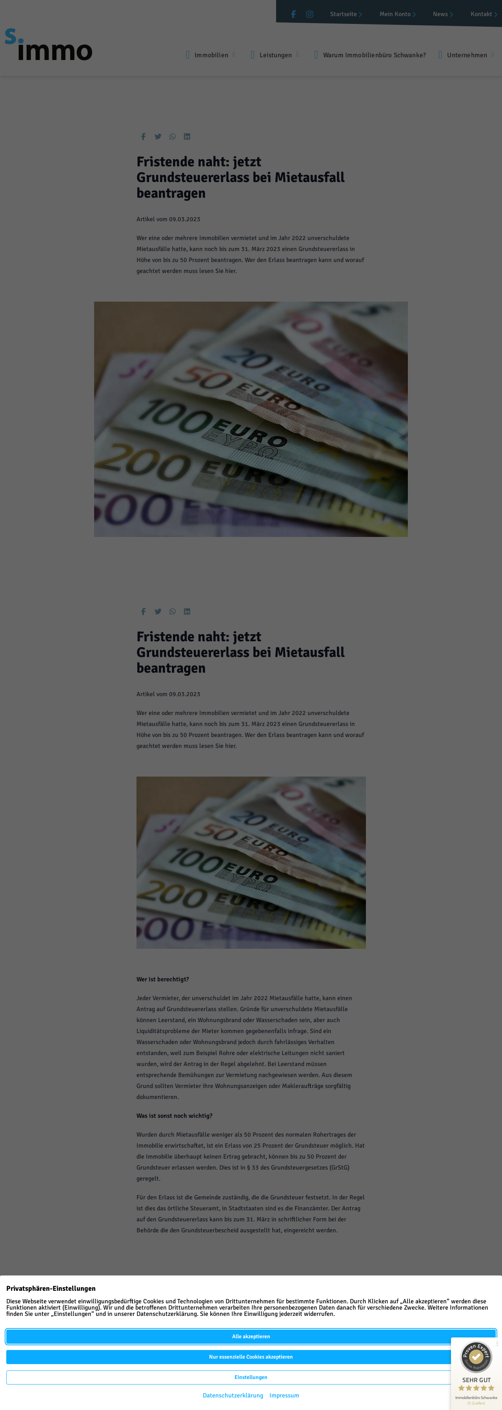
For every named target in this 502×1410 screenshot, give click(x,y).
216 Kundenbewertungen (475, 1401)
